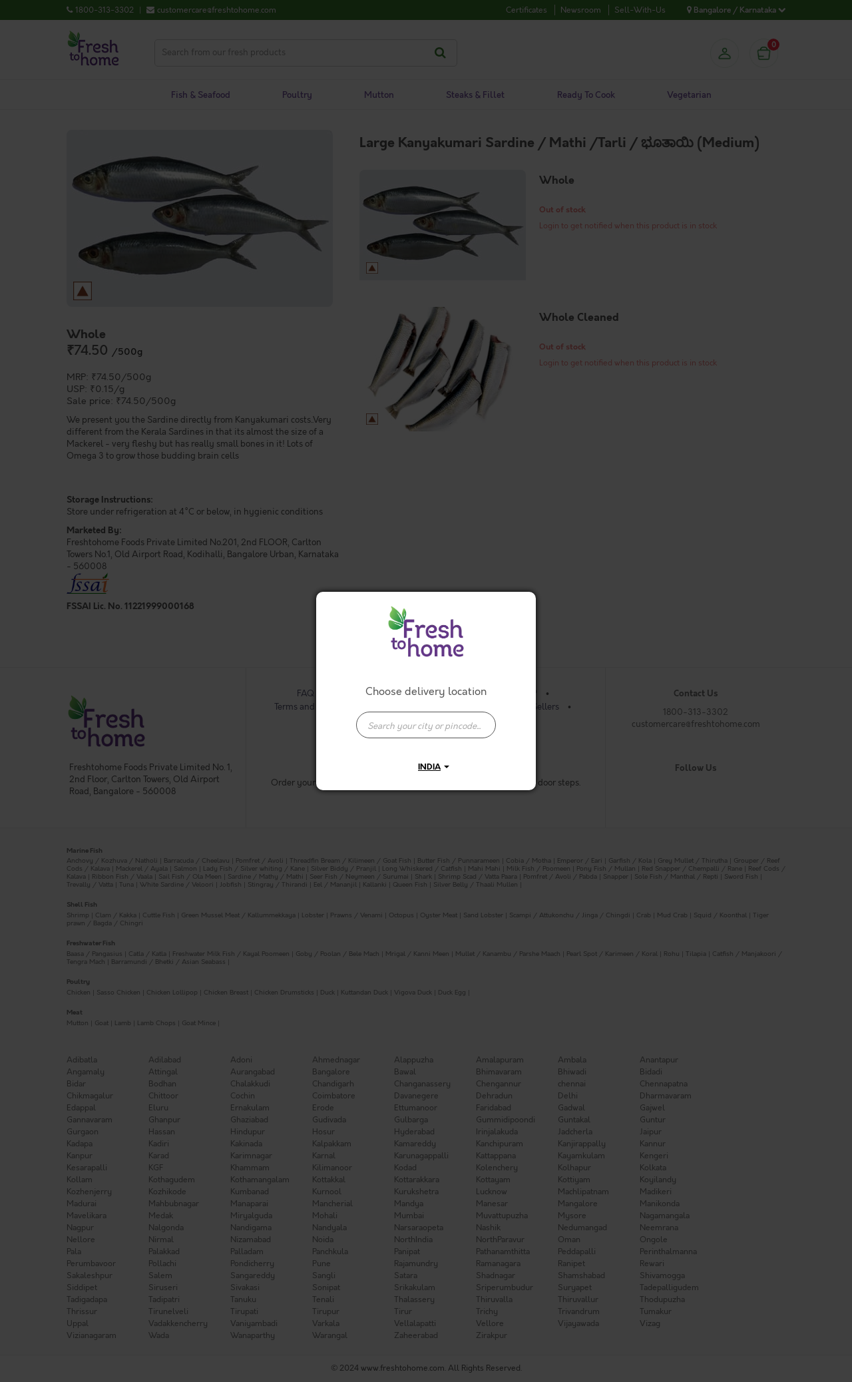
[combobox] (426, 718)
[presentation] (426, 725)
